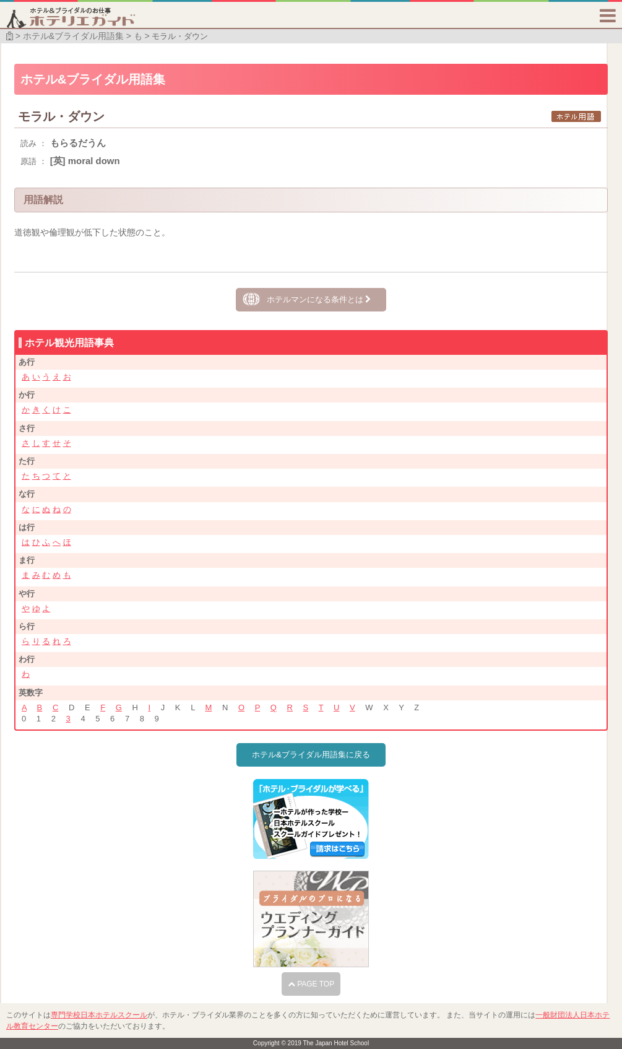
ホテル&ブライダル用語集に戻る (311, 754)
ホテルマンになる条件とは (319, 299)
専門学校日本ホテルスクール (99, 1015)
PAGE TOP (311, 984)
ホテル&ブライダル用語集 (73, 36)
